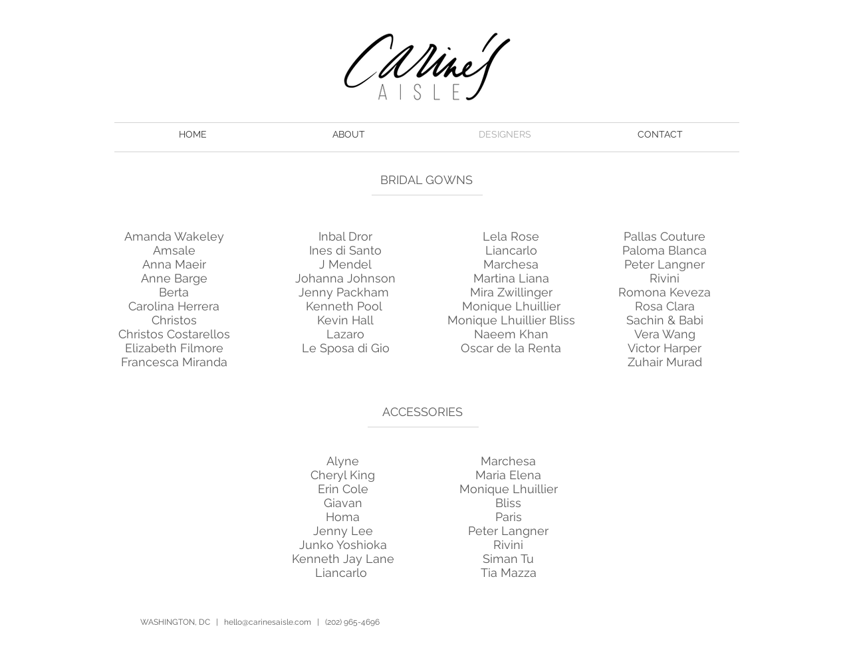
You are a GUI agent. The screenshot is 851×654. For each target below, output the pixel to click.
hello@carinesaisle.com (267, 622)
